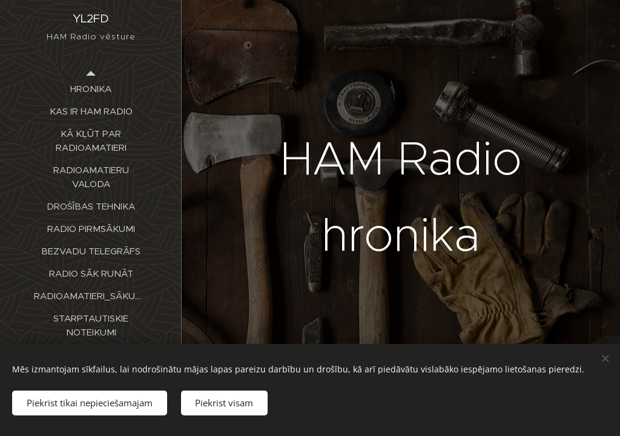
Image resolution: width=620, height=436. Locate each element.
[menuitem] (91, 89)
